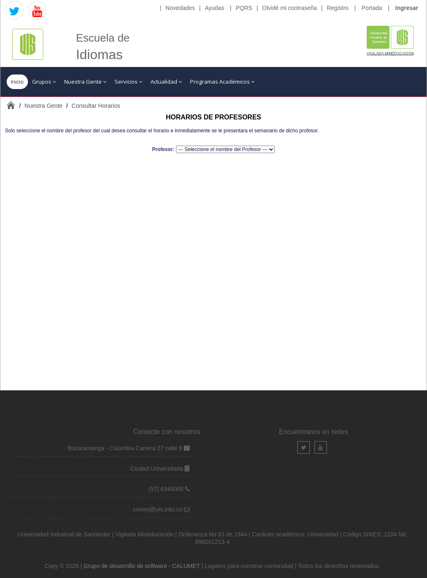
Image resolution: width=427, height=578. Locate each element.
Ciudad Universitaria (158, 468)
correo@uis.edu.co (158, 509)
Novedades (180, 8)
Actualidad (166, 81)
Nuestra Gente (85, 81)
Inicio (17, 81)
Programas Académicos (222, 81)
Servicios (128, 81)
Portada (372, 8)
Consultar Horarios (96, 105)
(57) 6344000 (166, 489)
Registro (338, 8)
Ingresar (406, 8)
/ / (69, 105)
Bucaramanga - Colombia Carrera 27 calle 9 (125, 448)
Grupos (44, 81)
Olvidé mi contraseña (289, 8)
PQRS (244, 8)
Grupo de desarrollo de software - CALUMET (142, 566)
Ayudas (214, 8)
